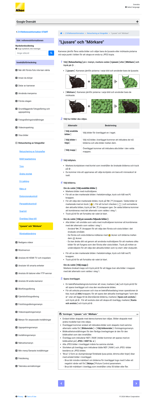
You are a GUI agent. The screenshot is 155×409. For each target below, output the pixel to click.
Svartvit (23, 211)
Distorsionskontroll (28, 196)
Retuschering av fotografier (32, 151)
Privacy (20, 397)
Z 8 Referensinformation (74, 33)
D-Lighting (24, 181)
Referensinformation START (32, 32)
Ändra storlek (25, 174)
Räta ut (22, 189)
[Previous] (61, 383)
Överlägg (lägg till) (28, 218)
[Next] (136, 383)
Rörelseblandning (27, 233)
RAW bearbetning (27, 159)
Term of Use (31, 397)
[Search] (31, 53)
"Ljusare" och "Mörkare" (30, 226)
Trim (21, 166)
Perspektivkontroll (28, 204)
